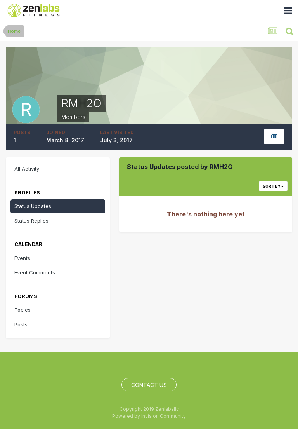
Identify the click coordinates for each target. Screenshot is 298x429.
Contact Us (149, 385)
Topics (22, 310)
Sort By (273, 186)
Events (22, 258)
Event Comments (34, 272)
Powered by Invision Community (149, 416)
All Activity (26, 169)
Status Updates (32, 206)
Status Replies (31, 221)
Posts (21, 324)
